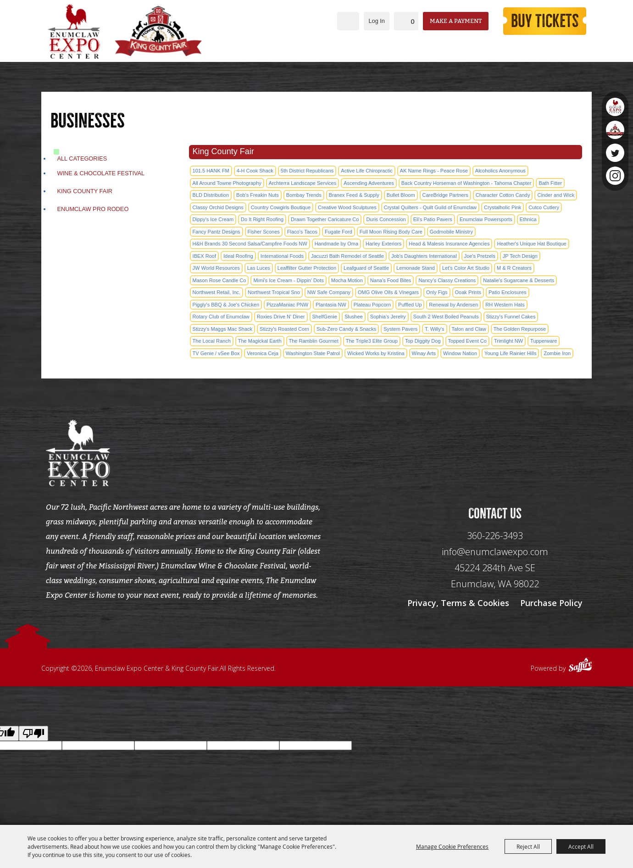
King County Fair (84, 191)
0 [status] (413, 21)
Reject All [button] (528, 846)
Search (348, 21)
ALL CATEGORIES (82, 158)
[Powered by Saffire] (580, 666)
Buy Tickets (545, 21)
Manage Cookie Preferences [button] (452, 846)
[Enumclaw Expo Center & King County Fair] (73, 31)
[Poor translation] (33, 733)
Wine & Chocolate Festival (100, 173)
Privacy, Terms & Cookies (458, 602)
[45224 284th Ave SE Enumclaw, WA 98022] (495, 576)
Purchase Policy (551, 602)
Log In (376, 20)
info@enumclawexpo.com (495, 551)
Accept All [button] (581, 846)
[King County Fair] (158, 31)
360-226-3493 (495, 535)
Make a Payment (456, 21)
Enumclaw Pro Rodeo (92, 209)
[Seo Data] (495, 452)
